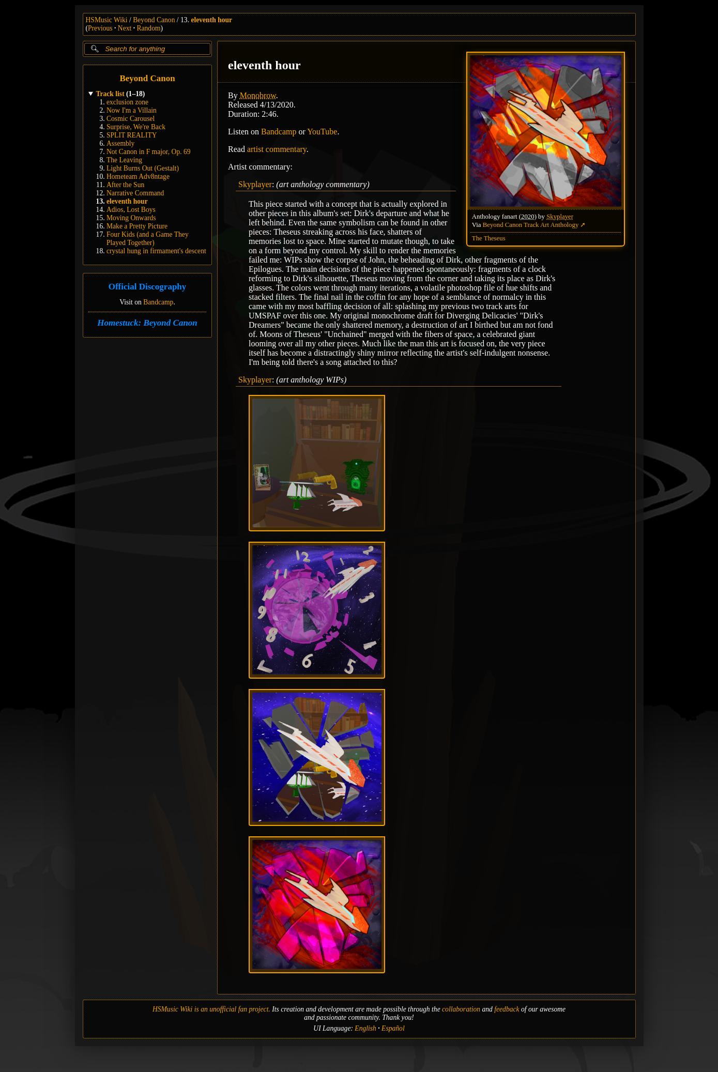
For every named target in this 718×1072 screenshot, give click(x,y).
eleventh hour (211, 20)
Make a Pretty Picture (136, 226)
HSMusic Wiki (107, 20)
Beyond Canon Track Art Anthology (530, 224)
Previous (100, 28)
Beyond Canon (154, 20)
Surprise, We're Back (135, 127)
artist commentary (276, 149)
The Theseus (488, 238)
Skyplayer (559, 216)
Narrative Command (135, 193)
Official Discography (147, 287)
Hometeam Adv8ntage (138, 176)
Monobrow (257, 95)
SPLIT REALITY (131, 135)
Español (393, 1028)
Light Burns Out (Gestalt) (142, 168)
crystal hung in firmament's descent (156, 251)
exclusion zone (127, 102)
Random (148, 28)
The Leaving (124, 160)
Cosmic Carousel (130, 118)
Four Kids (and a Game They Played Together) (147, 239)
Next (124, 28)
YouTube (322, 131)
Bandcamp (158, 302)
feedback (506, 1009)
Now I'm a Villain (131, 110)
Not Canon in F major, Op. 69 (148, 152)
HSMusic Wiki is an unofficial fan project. (211, 1009)
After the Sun (125, 185)
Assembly (120, 143)
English (365, 1028)
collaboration (461, 1009)
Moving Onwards (131, 218)
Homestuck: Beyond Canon (147, 323)
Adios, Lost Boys (131, 209)
